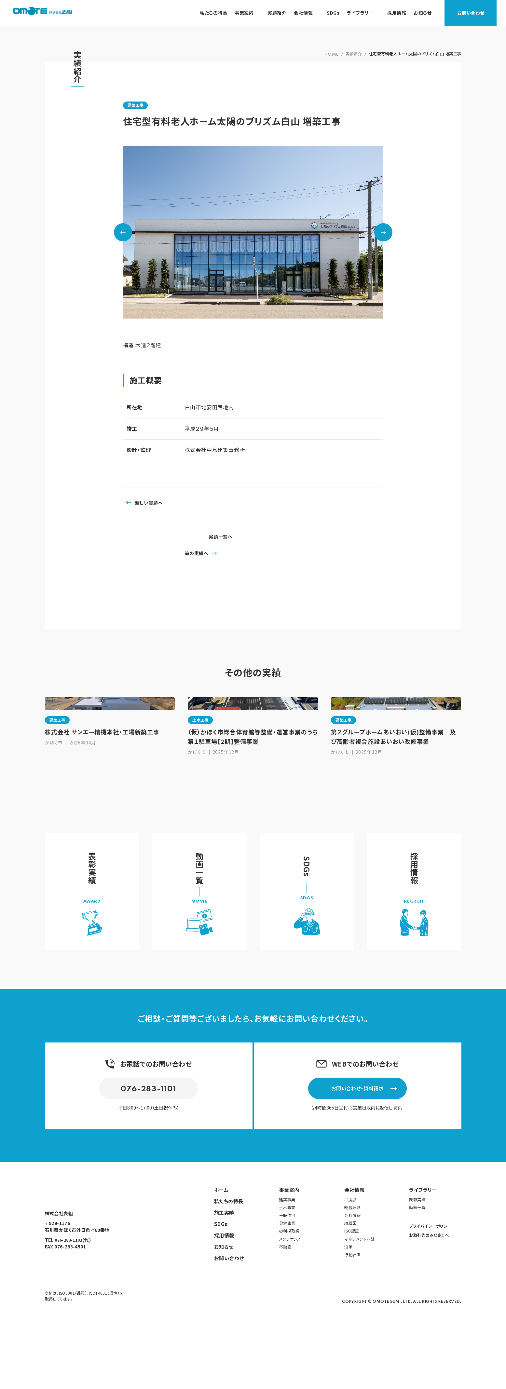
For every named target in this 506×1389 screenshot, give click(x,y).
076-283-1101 (149, 1141)
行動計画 (352, 1308)
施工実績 (224, 1265)
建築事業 (287, 1253)
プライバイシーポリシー (430, 1279)
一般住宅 (287, 1269)
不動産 (285, 1300)
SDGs (220, 1277)
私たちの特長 (228, 1254)
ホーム (221, 1243)
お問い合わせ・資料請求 (371, 1139)
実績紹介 (354, 53)
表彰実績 (417, 1253)
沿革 (348, 1300)
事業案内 (289, 1243)
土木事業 (287, 1261)
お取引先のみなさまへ (429, 1288)
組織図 (350, 1276)
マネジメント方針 (359, 1292)
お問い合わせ (480, 12)
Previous (123, 232)
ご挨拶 (350, 1253)
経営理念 (352, 1261)
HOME (331, 54)
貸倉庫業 (287, 1276)
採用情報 (224, 1288)
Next (383, 232)
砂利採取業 (289, 1284)
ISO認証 (351, 1284)
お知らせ (223, 1300)
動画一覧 (417, 1261)
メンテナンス (290, 1292)
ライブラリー (423, 1243)
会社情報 (354, 1243)
